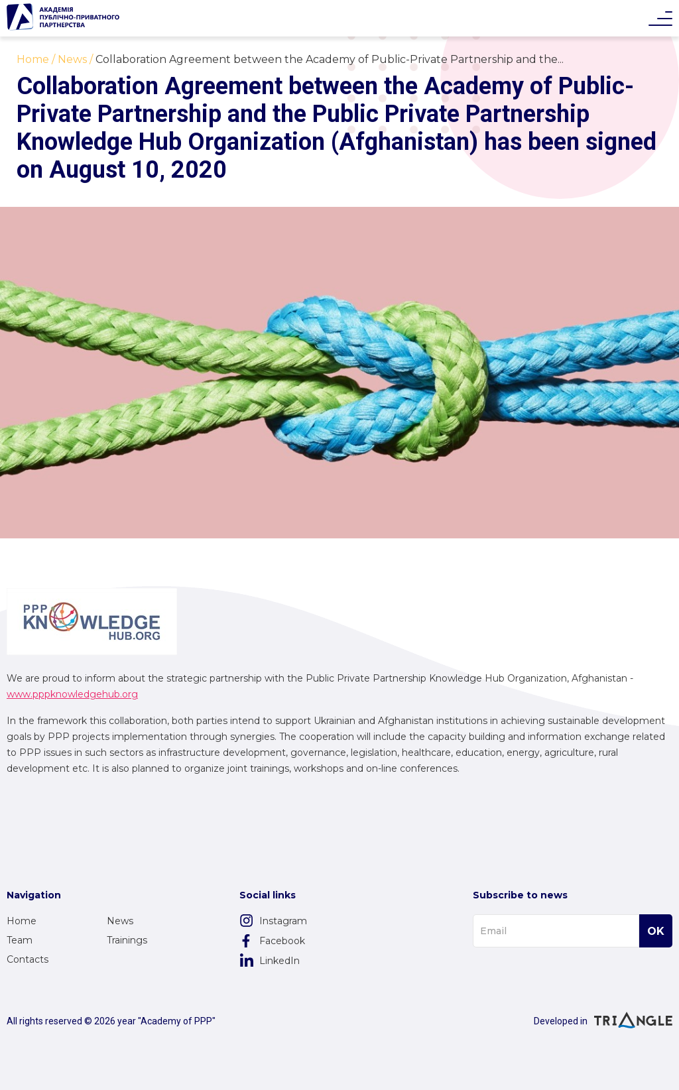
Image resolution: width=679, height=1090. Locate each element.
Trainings (127, 940)
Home (21, 921)
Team (19, 940)
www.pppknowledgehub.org (72, 694)
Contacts (27, 959)
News (120, 921)
